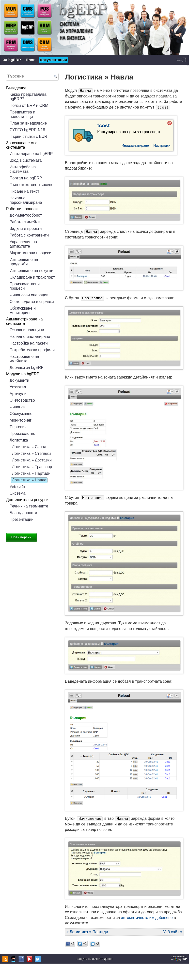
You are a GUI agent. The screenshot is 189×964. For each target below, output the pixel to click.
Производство (22, 433)
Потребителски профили (32, 350)
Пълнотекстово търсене (31, 185)
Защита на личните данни (94, 959)
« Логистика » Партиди (87, 932)
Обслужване (21, 413)
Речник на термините (29, 506)
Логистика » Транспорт (33, 467)
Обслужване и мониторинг (23, 310)
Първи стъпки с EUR (28, 136)
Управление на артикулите (23, 244)
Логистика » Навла (29, 480)
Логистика (19, 440)
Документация (53, 60)
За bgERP (12, 60)
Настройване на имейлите (24, 358)
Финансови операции (29, 295)
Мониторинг (21, 420)
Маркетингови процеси (30, 253)
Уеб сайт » (172, 932)
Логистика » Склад (29, 447)
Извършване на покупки (31, 271)
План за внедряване (28, 123)
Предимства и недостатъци (22, 114)
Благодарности (23, 513)
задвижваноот (179, 958)
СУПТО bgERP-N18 (27, 130)
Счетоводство (22, 400)
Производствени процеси (25, 286)
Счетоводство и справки (32, 302)
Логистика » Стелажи (31, 453)
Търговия (18, 427)
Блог (30, 60)
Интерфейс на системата (23, 169)
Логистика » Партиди (31, 473)
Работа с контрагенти (29, 235)
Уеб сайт (18, 487)
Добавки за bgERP (27, 367)
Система (17, 493)
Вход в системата (26, 160)
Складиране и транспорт (32, 277)
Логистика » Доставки (32, 460)
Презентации (21, 519)
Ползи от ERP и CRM (29, 105)
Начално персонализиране (26, 200)
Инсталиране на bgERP (31, 154)
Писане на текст (24, 191)
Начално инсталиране (30, 336)
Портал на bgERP (26, 178)
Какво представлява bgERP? (28, 96)
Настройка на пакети (29, 343)
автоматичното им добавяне (147, 918)
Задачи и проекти (26, 228)
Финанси (18, 407)
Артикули (18, 394)
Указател (18, 387)
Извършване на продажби (24, 261)
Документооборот (26, 215)
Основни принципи (27, 330)
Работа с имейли (25, 222)
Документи (19, 380)
